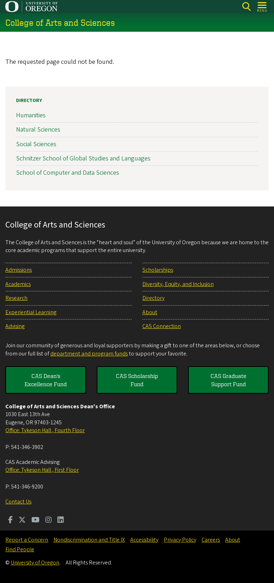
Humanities (31, 115)
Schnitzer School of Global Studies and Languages (83, 158)
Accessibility (144, 540)
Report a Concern (26, 540)
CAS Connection (161, 326)
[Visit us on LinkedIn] (61, 521)
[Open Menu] (262, 6)
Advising (15, 326)
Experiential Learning (30, 312)
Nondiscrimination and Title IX (89, 540)
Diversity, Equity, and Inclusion (178, 284)
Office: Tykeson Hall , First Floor (42, 470)
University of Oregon (35, 563)
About (149, 312)
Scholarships (157, 270)
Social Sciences (36, 144)
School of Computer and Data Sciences (67, 172)
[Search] (246, 6)
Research (16, 298)
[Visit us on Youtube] (35, 521)
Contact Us (18, 502)
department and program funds (89, 354)
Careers (211, 540)
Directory (29, 100)
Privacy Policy (180, 540)
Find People (19, 549)
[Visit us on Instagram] (48, 521)
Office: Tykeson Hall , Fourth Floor (45, 430)
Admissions (18, 270)
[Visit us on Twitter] (22, 521)
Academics (18, 284)
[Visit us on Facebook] (10, 521)
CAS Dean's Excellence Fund (46, 380)
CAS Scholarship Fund (137, 380)
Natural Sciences (38, 130)
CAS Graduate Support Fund (228, 380)
